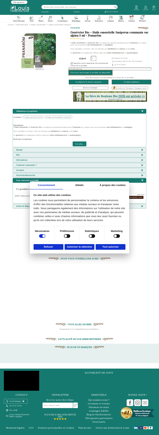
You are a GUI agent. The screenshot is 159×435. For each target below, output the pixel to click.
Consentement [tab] (46, 185)
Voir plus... (79, 144)
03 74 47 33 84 (111, 12)
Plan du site (85, 428)
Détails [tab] (79, 185)
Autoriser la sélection (79, 247)
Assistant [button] (45, 12)
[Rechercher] (79, 7)
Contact (77, 12)
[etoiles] (77, 39)
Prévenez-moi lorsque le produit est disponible (90, 73)
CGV (31, 428)
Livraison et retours (99, 403)
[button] (19, 2)
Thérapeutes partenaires (99, 418)
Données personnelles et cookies (56, 428)
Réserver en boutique (90, 88)
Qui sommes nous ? (99, 399)
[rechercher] (116, 7)
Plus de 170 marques (79, 347)
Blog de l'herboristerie (99, 414)
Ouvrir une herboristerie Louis (112, 428)
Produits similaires (131, 82)
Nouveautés (98, 421)
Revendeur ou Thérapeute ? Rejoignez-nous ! (130, 87)
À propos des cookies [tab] (113, 185)
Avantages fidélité (99, 410)
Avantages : (17, 117)
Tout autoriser (110, 247)
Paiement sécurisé (99, 407)
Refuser (48, 247)
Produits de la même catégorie (89, 82)
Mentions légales (15, 428)
